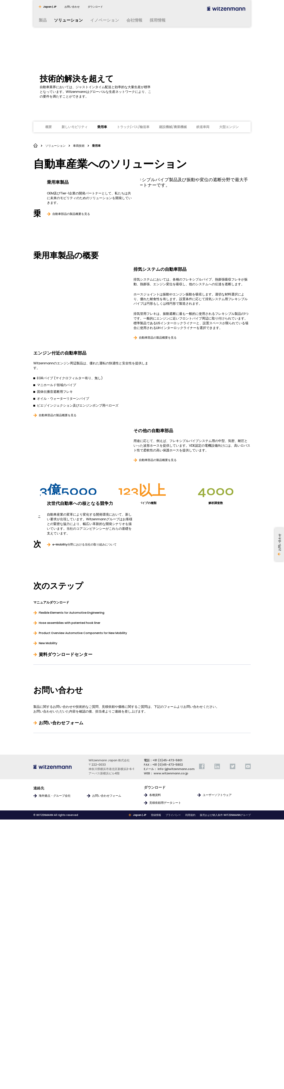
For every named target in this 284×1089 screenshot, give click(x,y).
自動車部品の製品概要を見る (158, 455)
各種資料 (155, 1065)
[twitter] (232, 1036)
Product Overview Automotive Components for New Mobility (83, 903)
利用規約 (190, 1084)
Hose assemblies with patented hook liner (69, 892)
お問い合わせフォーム (61, 992)
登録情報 (156, 1084)
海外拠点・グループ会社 (55, 1065)
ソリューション (55, 146)
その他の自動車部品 (153, 549)
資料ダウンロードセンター (65, 924)
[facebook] (201, 1036)
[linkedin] (217, 1036)
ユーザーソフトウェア (217, 1065)
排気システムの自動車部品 (160, 387)
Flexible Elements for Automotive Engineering (71, 882)
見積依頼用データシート (165, 1072)
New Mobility (48, 913)
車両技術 (79, 146)
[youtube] (248, 1036)
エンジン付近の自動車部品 (59, 470)
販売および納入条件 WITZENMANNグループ (225, 1084)
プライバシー (173, 1084)
